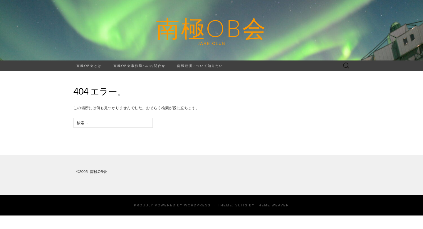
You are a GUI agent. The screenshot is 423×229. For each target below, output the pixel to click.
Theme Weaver (272, 205)
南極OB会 (211, 28)
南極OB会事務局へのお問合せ (139, 66)
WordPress (197, 205)
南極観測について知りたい (200, 66)
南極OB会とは (89, 66)
